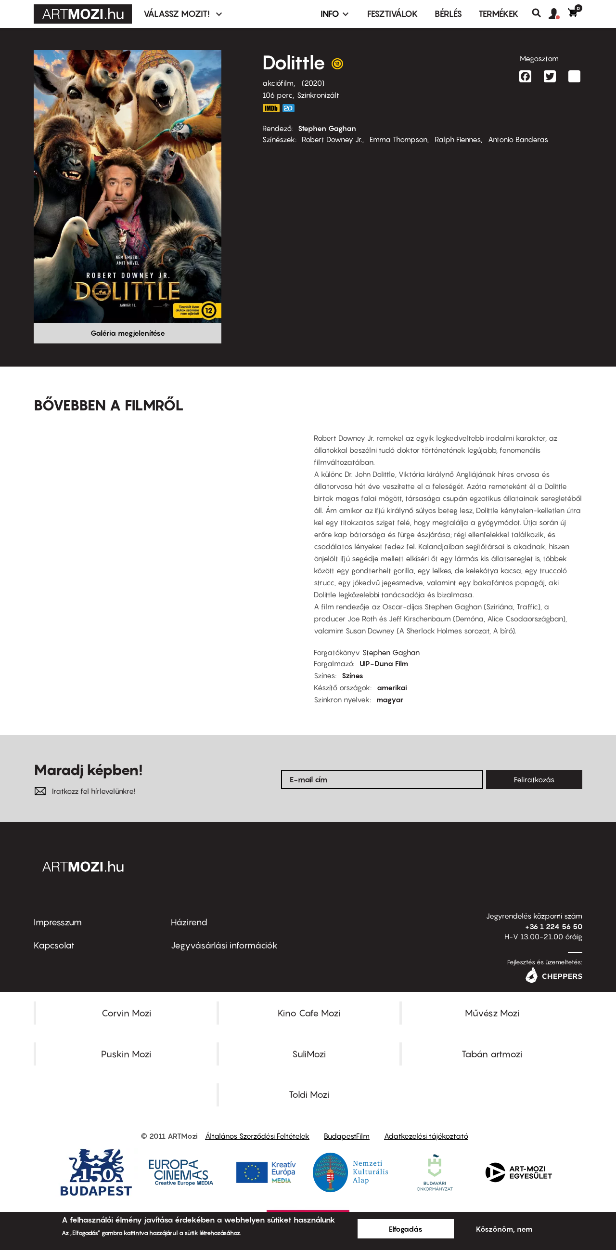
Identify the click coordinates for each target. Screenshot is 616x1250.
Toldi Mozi (309, 1094)
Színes (352, 675)
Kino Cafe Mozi (309, 1013)
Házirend (189, 922)
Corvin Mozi (126, 1013)
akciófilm (278, 83)
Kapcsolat (54, 945)
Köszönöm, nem (504, 1228)
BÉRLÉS (448, 14)
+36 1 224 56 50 (553, 926)
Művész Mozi (492, 1013)
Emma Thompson (398, 139)
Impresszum (58, 922)
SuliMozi (309, 1054)
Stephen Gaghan (327, 128)
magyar (389, 699)
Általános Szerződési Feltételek (257, 1136)
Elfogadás (406, 1228)
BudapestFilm (347, 1136)
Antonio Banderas (518, 139)
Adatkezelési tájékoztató (426, 1136)
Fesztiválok (392, 14)
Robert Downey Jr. (332, 139)
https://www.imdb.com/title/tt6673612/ (271, 108)
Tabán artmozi (492, 1054)
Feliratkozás (534, 779)
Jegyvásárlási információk (224, 945)
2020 (313, 83)
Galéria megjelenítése (127, 333)
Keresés (540, 13)
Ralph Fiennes (458, 139)
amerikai (392, 687)
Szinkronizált (318, 95)
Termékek (498, 14)
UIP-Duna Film (383, 663)
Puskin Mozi (126, 1054)
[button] (558, 14)
